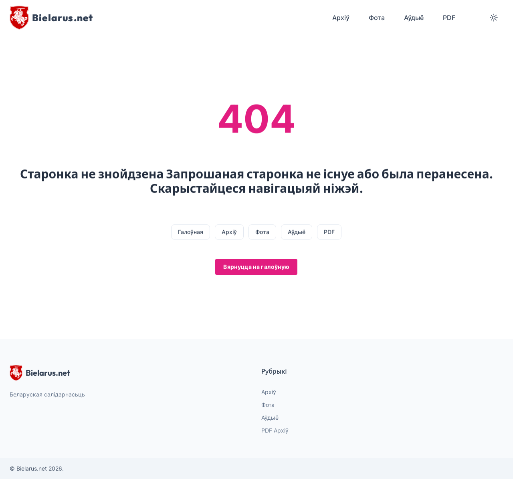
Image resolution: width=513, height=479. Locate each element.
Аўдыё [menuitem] (414, 18)
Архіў (229, 232)
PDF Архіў (275, 430)
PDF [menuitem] (449, 18)
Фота (262, 232)
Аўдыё (296, 232)
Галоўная (190, 232)
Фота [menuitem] (377, 18)
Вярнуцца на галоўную (256, 267)
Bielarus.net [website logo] (40, 373)
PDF (329, 232)
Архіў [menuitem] (340, 18)
